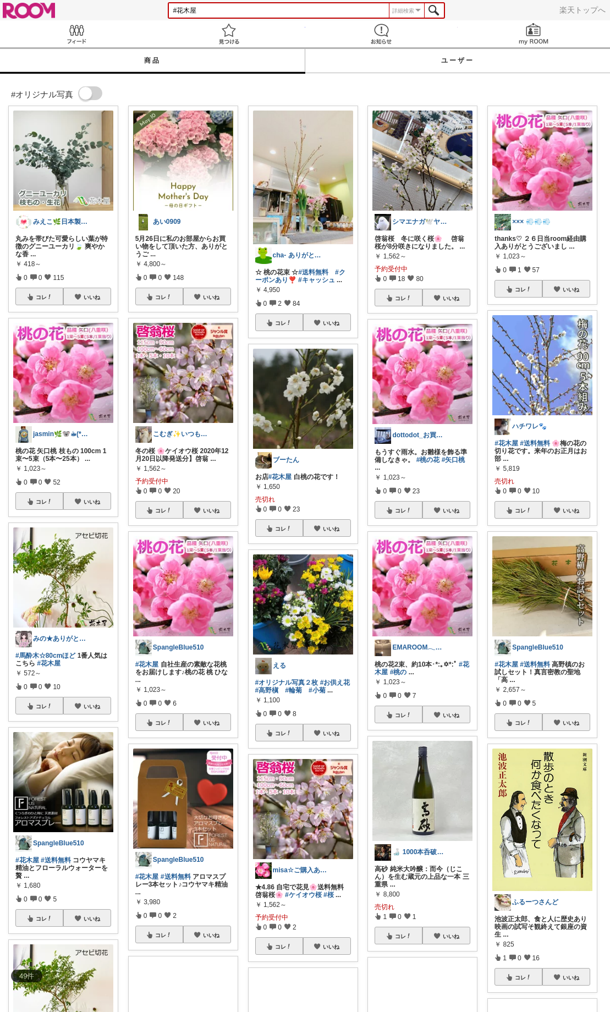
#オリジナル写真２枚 (286, 682)
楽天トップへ (582, 10)
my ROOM (534, 33)
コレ (44, 297)
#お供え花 (335, 682)
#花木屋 (49, 663)
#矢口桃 (453, 460)
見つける (228, 33)
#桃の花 (428, 460)
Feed (76, 33)
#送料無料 (56, 860)
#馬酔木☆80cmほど (45, 655)
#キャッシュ (316, 280)
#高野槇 (267, 690)
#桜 (328, 895)
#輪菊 (293, 690)
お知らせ (381, 33)
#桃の (398, 672)
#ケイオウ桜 (303, 895)
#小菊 (317, 690)
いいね (92, 297)
